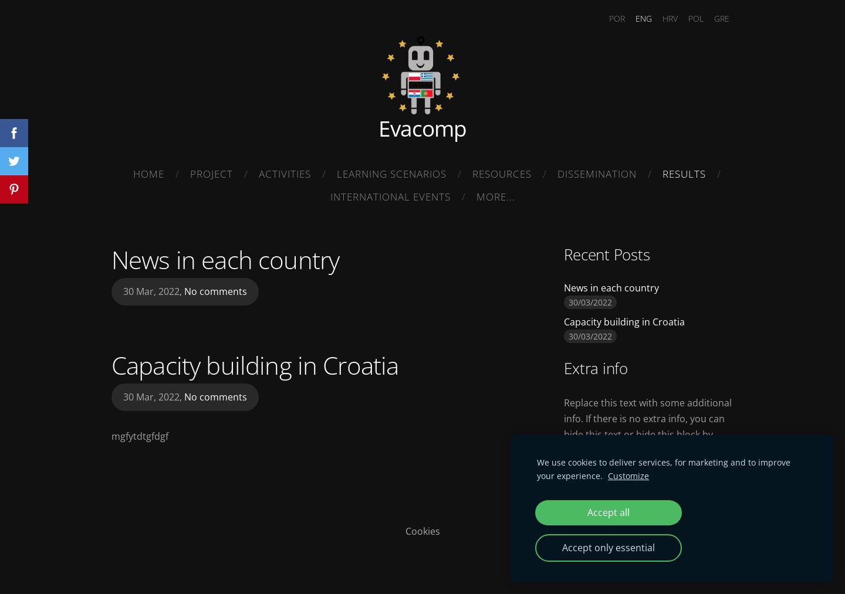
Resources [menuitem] (502, 174)
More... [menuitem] (495, 196)
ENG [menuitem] (644, 18)
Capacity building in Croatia (254, 365)
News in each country (225, 259)
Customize (628, 475)
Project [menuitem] (211, 174)
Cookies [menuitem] (422, 531)
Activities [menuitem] (285, 174)
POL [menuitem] (696, 18)
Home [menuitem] (148, 174)
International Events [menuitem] (390, 196)
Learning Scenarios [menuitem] (392, 174)
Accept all (608, 512)
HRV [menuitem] (670, 18)
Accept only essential (608, 547)
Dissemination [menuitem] (597, 174)
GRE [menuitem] (721, 18)
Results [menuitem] (684, 174)
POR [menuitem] (617, 18)
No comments (215, 291)
